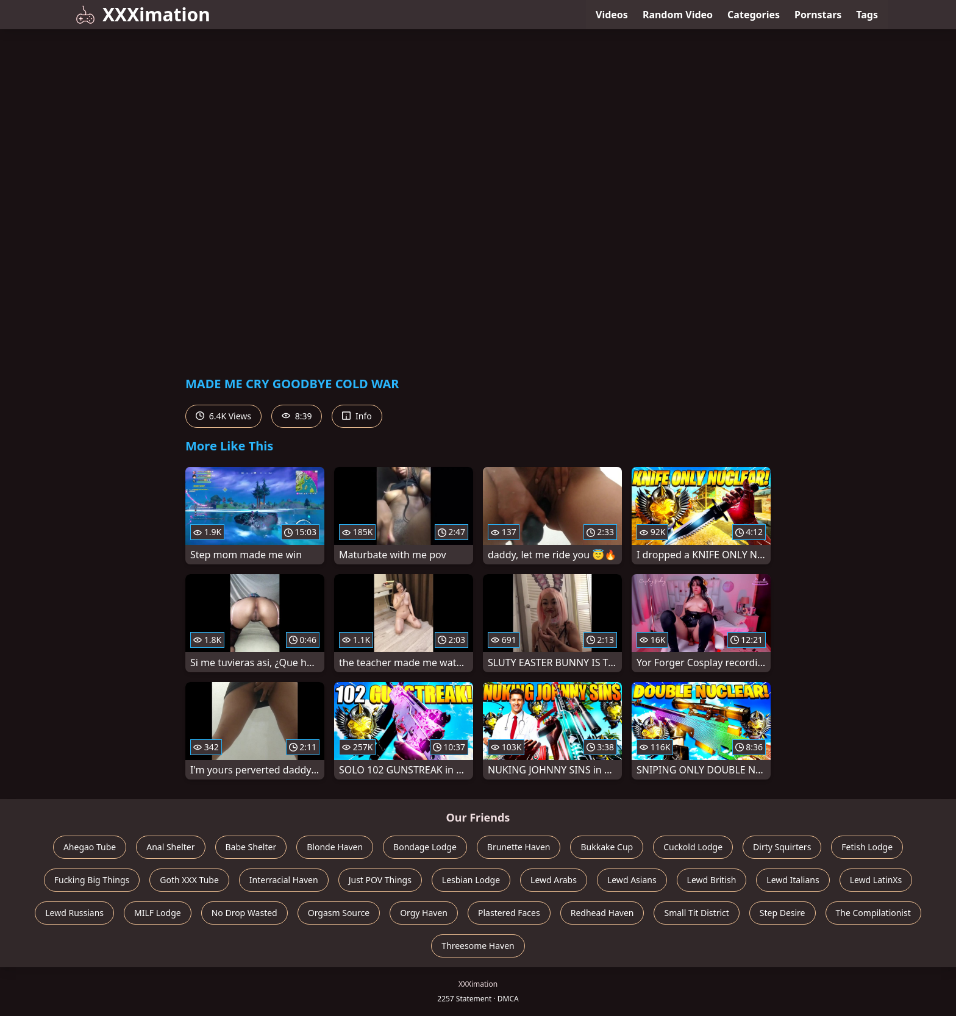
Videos (612, 14)
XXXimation (143, 14)
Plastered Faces (509, 912)
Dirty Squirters (782, 847)
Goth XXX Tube (189, 880)
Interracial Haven (283, 880)
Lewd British (712, 880)
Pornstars (817, 14)
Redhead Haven (602, 912)
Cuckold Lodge (692, 847)
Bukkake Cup (606, 847)
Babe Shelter (251, 847)
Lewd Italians (792, 880)
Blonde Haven (335, 847)
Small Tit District (696, 912)
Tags (867, 14)
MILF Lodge (157, 912)
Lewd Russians (74, 912)
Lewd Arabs (553, 880)
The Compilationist (873, 912)
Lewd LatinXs (876, 880)
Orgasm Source (338, 912)
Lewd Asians (632, 880)
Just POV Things (380, 880)
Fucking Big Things (92, 880)
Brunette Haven (519, 847)
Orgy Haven (424, 912)
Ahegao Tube (89, 847)
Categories (753, 14)
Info (356, 416)
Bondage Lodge (425, 847)
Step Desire (782, 912)
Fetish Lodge (867, 847)
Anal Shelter (170, 847)
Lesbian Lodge (471, 880)
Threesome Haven (477, 945)
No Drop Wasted (244, 912)
